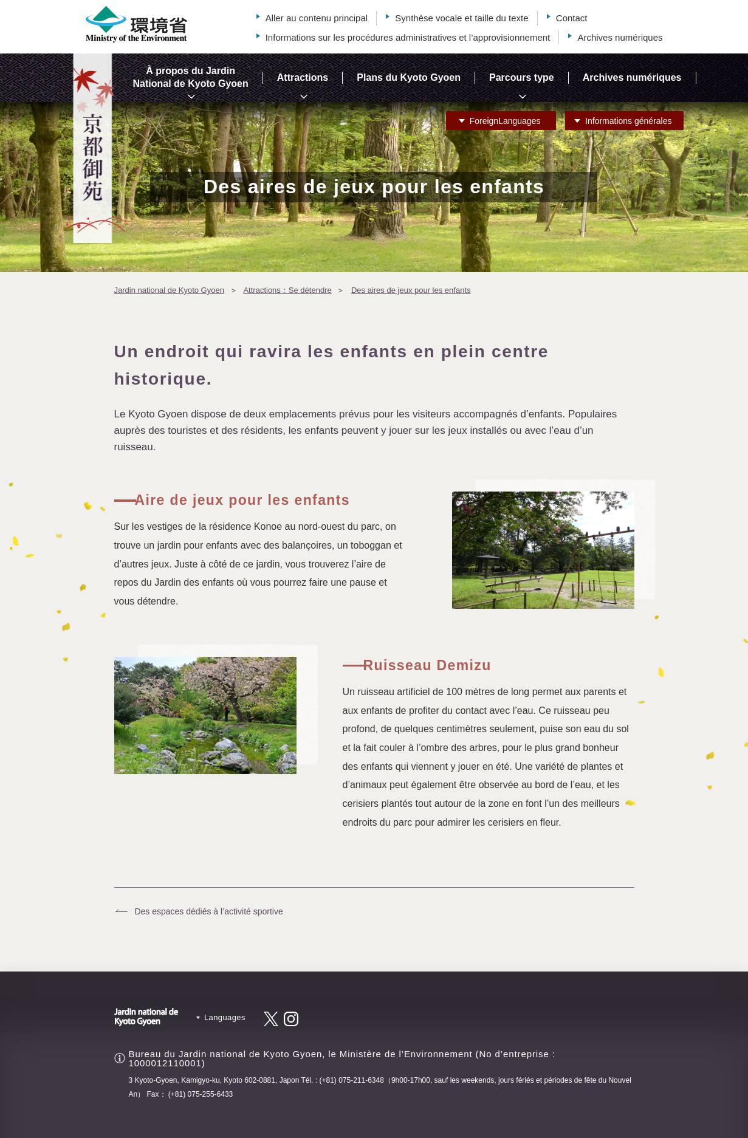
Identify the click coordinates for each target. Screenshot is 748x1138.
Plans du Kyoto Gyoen (409, 77)
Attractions (302, 77)
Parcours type (521, 77)
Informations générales (628, 121)
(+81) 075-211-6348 (351, 1080)
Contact (572, 18)
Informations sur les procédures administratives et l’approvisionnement (408, 37)
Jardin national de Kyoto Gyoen (169, 290)
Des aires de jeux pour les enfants (411, 290)
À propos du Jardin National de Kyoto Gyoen (191, 77)
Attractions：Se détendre (287, 290)
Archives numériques (619, 37)
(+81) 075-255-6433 (200, 1094)
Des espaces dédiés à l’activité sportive (208, 911)
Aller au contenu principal (317, 18)
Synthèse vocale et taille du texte (461, 18)
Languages (505, 120)
